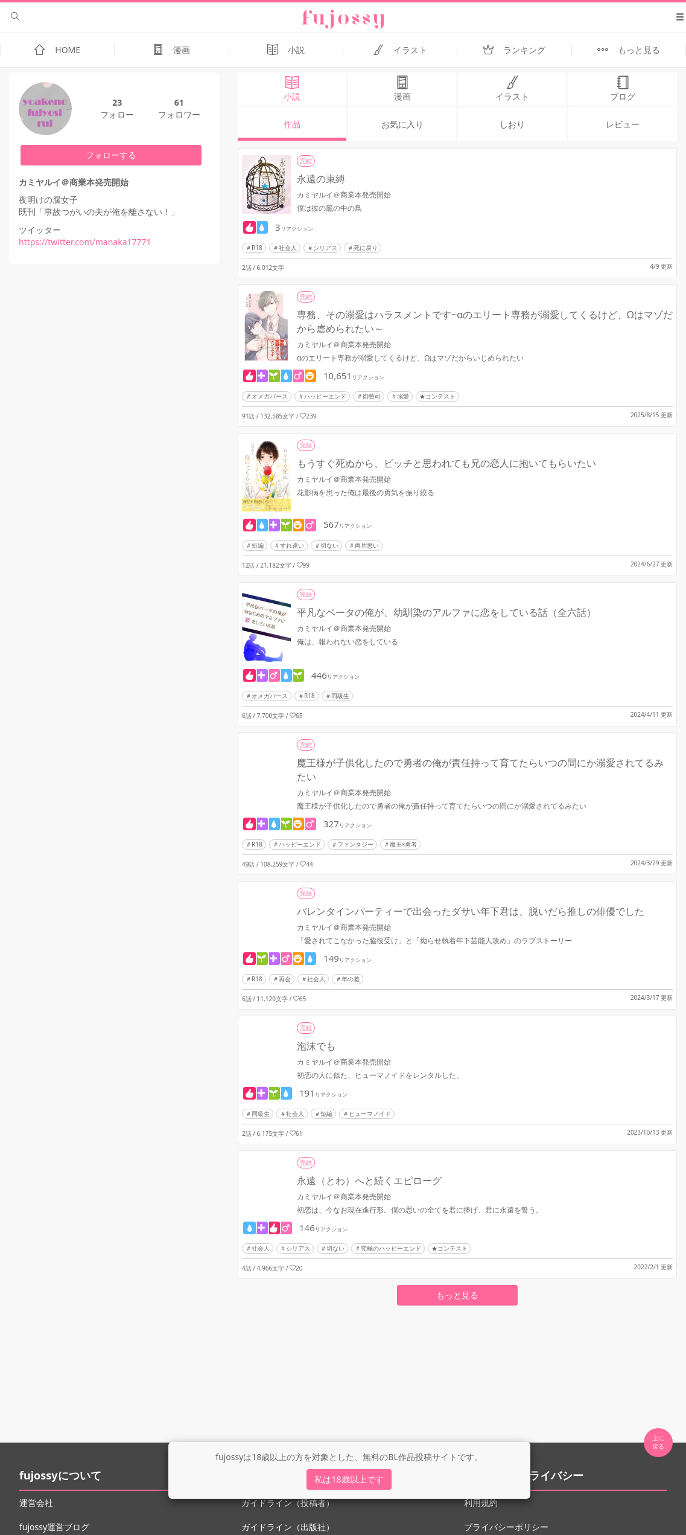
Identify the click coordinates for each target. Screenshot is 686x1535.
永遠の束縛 (321, 178)
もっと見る (457, 1295)
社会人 (288, 247)
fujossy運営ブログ (54, 1527)
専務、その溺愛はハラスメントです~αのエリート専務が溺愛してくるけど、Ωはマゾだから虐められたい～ (485, 321)
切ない (329, 545)
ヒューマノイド (370, 1113)
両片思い (367, 545)
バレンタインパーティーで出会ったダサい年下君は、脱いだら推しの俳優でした (470, 911)
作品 (292, 124)
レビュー (623, 124)
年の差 (350, 979)
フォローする (111, 155)
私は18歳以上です (348, 1479)
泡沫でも (316, 1046)
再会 (285, 979)
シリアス (325, 247)
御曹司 (372, 396)
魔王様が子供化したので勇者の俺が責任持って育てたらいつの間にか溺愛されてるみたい (480, 769)
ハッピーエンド (325, 396)
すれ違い (292, 545)
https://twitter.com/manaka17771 (85, 242)
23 (117, 102)
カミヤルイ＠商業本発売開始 (344, 195)
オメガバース (270, 396)
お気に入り (402, 124)
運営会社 (36, 1502)
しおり (512, 124)
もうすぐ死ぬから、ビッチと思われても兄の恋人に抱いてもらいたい (446, 463)
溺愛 (403, 396)
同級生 (340, 695)
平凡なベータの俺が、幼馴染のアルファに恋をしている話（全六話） (446, 612)
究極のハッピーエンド (391, 1248)
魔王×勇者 (404, 844)
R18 (257, 247)
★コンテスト (437, 396)
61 (179, 102)
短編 (258, 545)
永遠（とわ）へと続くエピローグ (369, 1180)
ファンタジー (355, 844)
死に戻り (366, 247)
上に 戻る (658, 1442)
